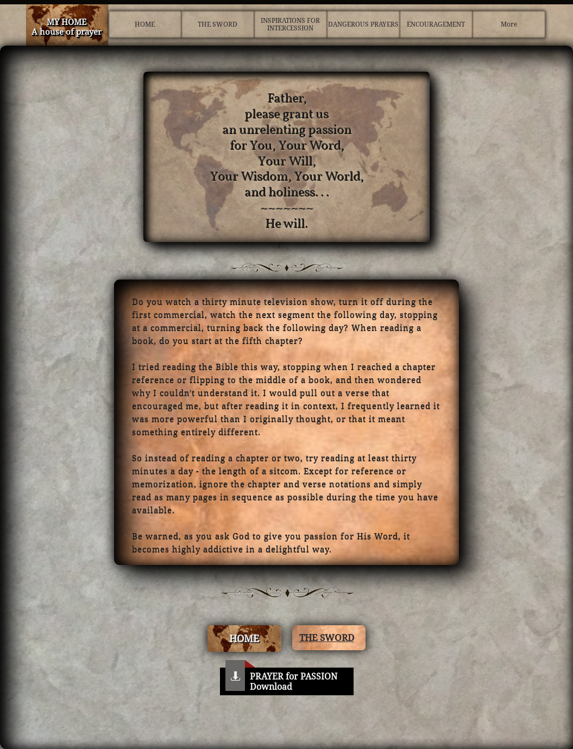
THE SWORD (326, 637)
